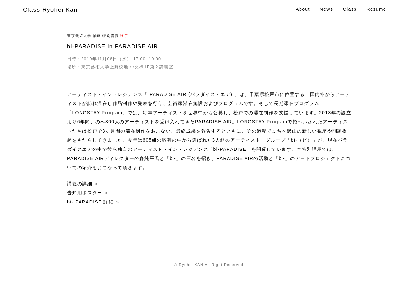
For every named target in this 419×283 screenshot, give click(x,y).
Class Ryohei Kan (50, 10)
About (303, 9)
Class (349, 9)
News (326, 9)
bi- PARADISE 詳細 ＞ (93, 201)
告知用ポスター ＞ (88, 192)
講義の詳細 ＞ (83, 183)
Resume (376, 9)
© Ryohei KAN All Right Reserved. (209, 265)
